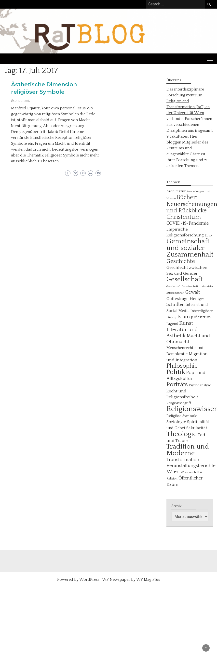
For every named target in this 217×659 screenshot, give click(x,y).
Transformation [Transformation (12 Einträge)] (182, 459)
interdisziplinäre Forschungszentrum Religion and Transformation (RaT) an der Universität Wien (188, 101)
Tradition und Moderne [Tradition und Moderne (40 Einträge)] (187, 450)
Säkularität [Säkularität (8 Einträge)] (196, 428)
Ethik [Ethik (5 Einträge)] (208, 235)
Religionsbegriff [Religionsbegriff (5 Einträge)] (178, 403)
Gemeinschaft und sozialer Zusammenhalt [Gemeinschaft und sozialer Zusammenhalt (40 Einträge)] (189, 247)
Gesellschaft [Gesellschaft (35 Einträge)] (184, 279)
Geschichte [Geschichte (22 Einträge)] (180, 261)
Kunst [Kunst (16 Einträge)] (186, 323)
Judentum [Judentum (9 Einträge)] (201, 317)
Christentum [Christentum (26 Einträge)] (183, 217)
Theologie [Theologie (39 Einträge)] (181, 434)
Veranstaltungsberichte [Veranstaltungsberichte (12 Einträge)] (191, 465)
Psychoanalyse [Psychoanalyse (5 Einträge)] (200, 385)
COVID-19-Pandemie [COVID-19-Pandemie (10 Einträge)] (187, 223)
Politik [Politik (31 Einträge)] (175, 372)
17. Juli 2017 (22, 101)
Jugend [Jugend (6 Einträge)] (172, 324)
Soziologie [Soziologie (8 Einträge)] (176, 422)
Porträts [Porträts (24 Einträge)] (177, 384)
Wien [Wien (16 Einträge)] (173, 472)
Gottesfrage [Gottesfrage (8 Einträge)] (177, 299)
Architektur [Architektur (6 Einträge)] (176, 191)
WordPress (89, 579)
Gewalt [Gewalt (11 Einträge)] (192, 292)
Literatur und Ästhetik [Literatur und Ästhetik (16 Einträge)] (182, 333)
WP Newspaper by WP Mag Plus (131, 579)
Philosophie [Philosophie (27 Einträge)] (182, 365)
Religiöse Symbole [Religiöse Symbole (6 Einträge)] (181, 416)
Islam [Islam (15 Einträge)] (183, 317)
